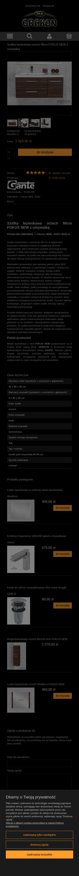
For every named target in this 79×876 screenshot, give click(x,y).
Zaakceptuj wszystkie (39, 854)
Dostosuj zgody (39, 844)
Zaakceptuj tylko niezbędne (39, 834)
